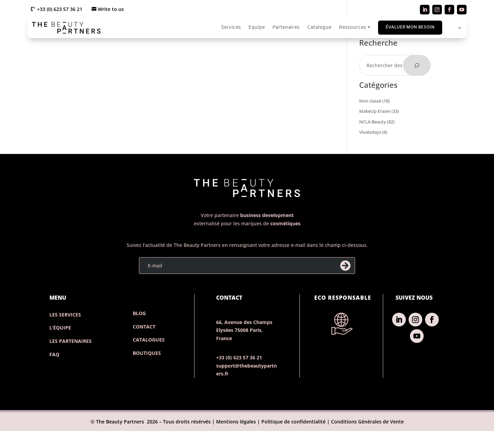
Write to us (111, 9)
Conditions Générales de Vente (367, 421)
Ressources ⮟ (354, 27)
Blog (139, 313)
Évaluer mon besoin (410, 27)
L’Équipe (60, 327)
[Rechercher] (417, 65)
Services (231, 27)
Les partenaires (70, 341)
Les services (65, 314)
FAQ (54, 354)
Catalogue (319, 27)
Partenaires (285, 27)
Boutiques (147, 353)
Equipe (256, 27)
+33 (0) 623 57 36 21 (59, 9)
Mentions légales (235, 421)
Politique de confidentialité (293, 421)
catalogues (149, 339)
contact (144, 326)
